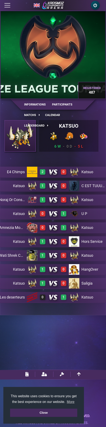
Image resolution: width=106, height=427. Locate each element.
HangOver (89, 269)
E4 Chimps (16, 172)
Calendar (52, 115)
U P (84, 213)
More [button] (70, 402)
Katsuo (69, 125)
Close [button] (43, 412)
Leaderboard (36, 125)
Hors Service (92, 241)
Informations (35, 104)
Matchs (32, 115)
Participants (62, 104)
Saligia (87, 283)
